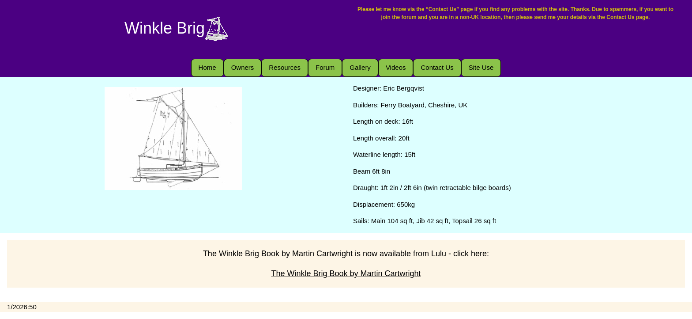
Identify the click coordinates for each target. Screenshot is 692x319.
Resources (285, 67)
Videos (396, 67)
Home (207, 67)
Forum (325, 67)
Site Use (481, 67)
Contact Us (437, 67)
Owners (242, 67)
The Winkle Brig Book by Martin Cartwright (346, 273)
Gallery (360, 67)
